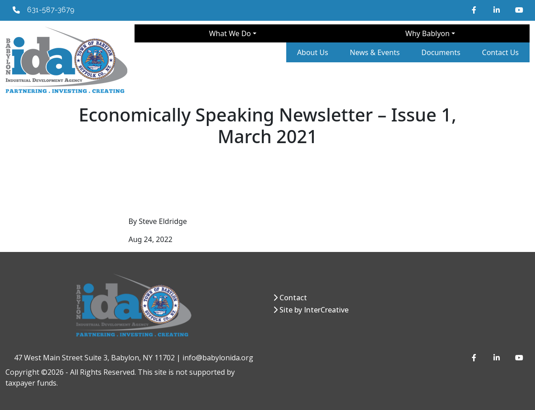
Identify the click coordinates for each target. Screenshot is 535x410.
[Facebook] (475, 10)
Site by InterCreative (314, 310)
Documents (440, 52)
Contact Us (500, 52)
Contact (293, 298)
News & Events (375, 52)
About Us (312, 52)
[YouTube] (519, 10)
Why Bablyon (427, 33)
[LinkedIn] (497, 10)
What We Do (230, 33)
